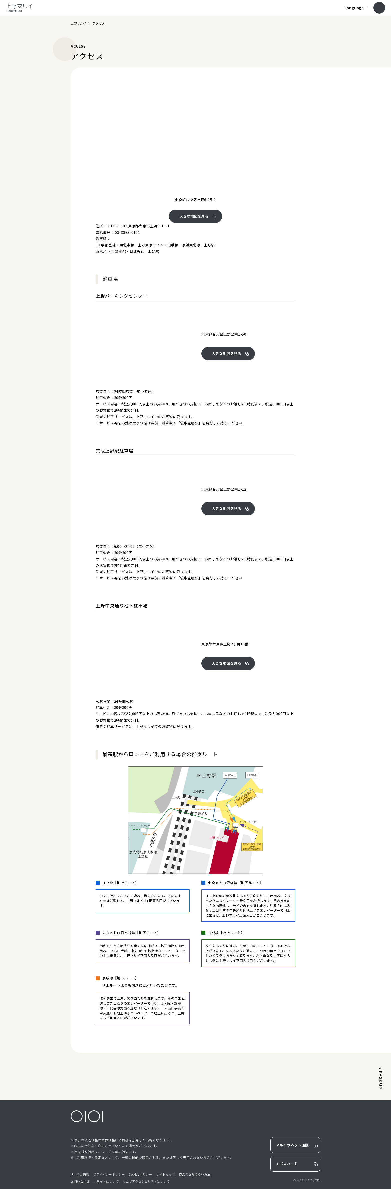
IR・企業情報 (80, 1174)
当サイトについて (106, 1181)
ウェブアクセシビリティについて (146, 1181)
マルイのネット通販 (292, 1144)
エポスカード (287, 1163)
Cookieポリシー (140, 1174)
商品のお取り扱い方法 (194, 1174)
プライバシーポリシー (109, 1174)
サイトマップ (165, 1174)
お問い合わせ (80, 1181)
